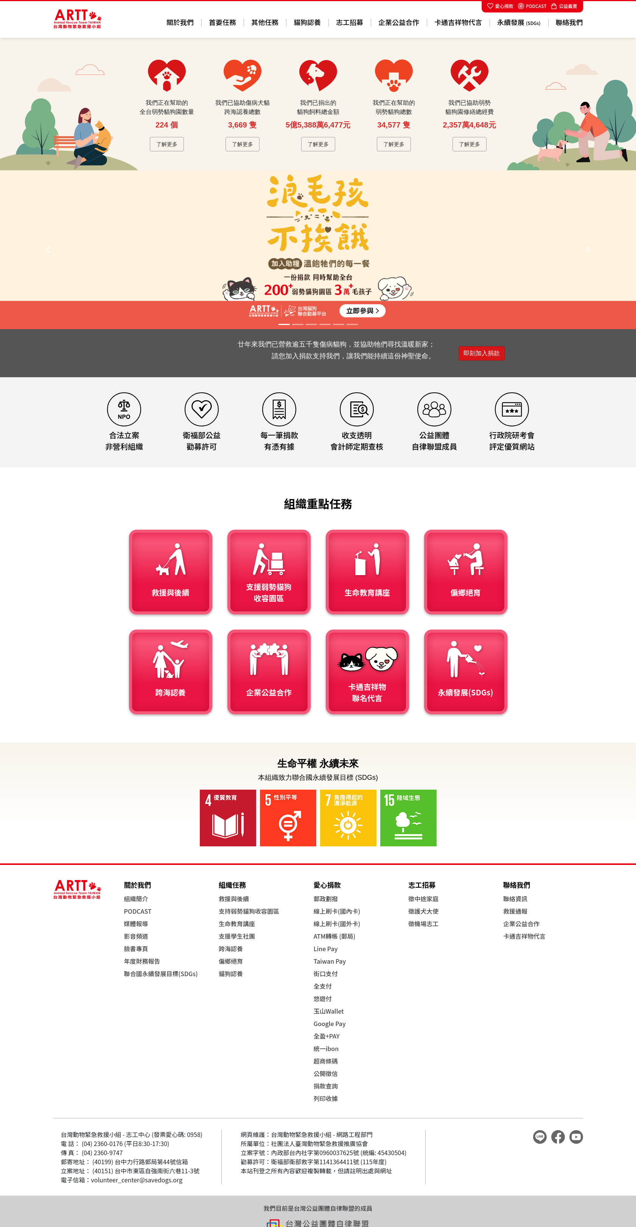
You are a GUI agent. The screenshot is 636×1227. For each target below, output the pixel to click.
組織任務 (232, 885)
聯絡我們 (569, 22)
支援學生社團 (237, 936)
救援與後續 (234, 898)
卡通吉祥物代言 (458, 22)
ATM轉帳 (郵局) (335, 936)
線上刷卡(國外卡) (337, 923)
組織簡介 (136, 898)
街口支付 (326, 973)
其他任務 (264, 22)
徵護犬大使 (423, 911)
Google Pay (330, 1023)
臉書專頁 (136, 948)
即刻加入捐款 (481, 353)
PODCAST (532, 6)
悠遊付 (323, 998)
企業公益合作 (398, 22)
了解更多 (166, 144)
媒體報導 (136, 923)
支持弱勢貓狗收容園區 (249, 911)
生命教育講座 (237, 923)
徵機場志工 (423, 923)
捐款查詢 (326, 1085)
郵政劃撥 (326, 898)
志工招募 (349, 22)
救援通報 (515, 911)
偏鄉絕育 (231, 961)
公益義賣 (564, 6)
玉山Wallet (329, 1011)
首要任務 (222, 22)
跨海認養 (231, 948)
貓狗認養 (307, 22)
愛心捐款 (500, 6)
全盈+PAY (327, 1035)
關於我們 (180, 22)
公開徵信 (326, 1073)
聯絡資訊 (515, 898)
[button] (47, 249)
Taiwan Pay (330, 961)
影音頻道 (136, 936)
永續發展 (518, 22)
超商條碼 (326, 1060)
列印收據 (326, 1098)
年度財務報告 (142, 961)
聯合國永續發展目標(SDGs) (161, 973)
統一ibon (326, 1048)
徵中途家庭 (423, 898)
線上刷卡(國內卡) (337, 911)
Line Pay (326, 948)
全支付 (323, 986)
